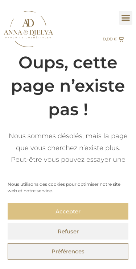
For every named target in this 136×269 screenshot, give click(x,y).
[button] (126, 18)
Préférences (68, 251)
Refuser (68, 231)
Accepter (68, 211)
